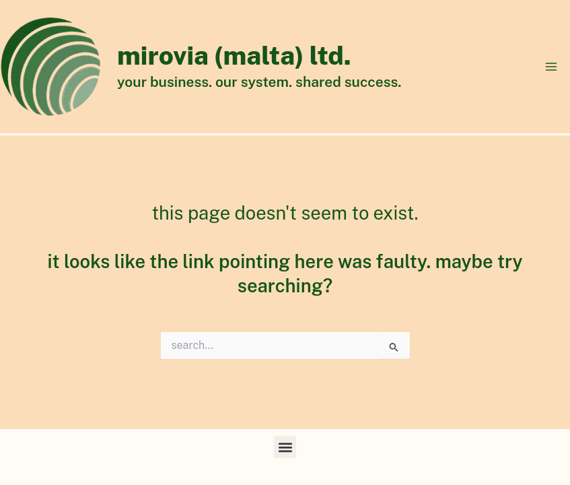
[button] (285, 447)
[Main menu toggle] (551, 67)
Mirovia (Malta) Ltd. (234, 55)
